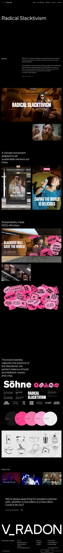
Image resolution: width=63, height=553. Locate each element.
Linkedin (38, 544)
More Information (27, 76)
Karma (7, 2)
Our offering (40, 2)
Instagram (39, 542)
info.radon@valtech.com (23, 548)
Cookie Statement (52, 542)
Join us (54, 2)
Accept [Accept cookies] (47, 551)
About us (47, 2)
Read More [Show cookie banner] (58, 551)
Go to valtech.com (53, 548)
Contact (59, 2)
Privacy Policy (51, 540)
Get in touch (14, 510)
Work (34, 2)
